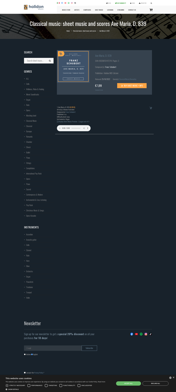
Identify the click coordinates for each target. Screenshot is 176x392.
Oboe (28, 266)
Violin (28, 297)
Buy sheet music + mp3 (132, 85)
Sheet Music (99, 10)
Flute (27, 105)
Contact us (132, 10)
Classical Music (31, 120)
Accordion (29, 234)
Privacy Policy (38, 372)
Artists (76, 10)
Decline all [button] (155, 383)
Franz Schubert (110, 67)
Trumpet (29, 292)
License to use (99, 90)
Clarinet (28, 250)
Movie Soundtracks (32, 94)
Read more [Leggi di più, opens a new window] (101, 382)
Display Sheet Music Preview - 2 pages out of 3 (73, 121)
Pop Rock (29, 205)
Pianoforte (29, 281)
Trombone (29, 287)
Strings (28, 163)
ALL (27, 78)
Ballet (28, 152)
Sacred (28, 189)
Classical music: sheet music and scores (84, 31)
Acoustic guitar (31, 239)
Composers (87, 10)
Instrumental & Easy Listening (36, 199)
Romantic (29, 136)
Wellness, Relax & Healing (35, 89)
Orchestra (29, 271)
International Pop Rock (34, 173)
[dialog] (88, 383)
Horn (27, 260)
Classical (29, 126)
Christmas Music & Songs (35, 210)
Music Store (66, 10)
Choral (28, 147)
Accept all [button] (128, 383)
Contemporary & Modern (34, 194)
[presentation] (41, 364)
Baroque (29, 131)
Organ (28, 99)
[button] (55, 389)
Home (68, 31)
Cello (27, 83)
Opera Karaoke (31, 215)
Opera (28, 110)
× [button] (173, 377)
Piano (28, 157)
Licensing (110, 10)
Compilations (30, 168)
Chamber (29, 141)
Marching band (31, 115)
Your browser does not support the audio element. (74, 128)
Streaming (120, 10)
